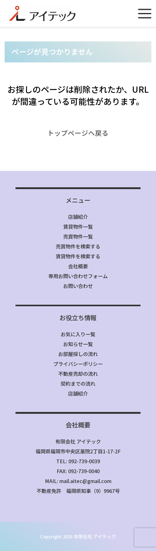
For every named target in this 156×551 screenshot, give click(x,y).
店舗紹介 (78, 216)
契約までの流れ (78, 383)
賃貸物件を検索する (78, 256)
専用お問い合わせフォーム (78, 276)
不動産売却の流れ (78, 373)
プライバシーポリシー (78, 363)
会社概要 (78, 266)
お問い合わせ (78, 286)
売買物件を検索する (78, 246)
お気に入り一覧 (78, 334)
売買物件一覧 (78, 236)
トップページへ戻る (78, 133)
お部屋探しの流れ (78, 354)
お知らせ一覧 (78, 344)
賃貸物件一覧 (78, 226)
